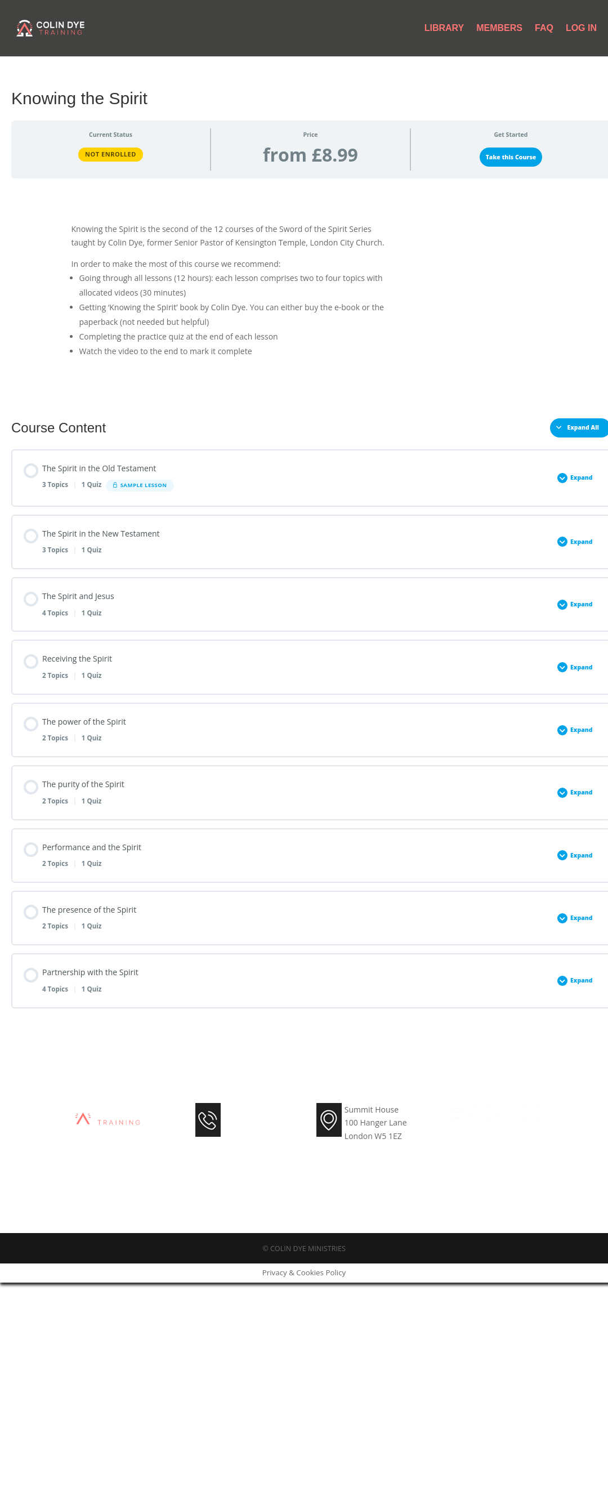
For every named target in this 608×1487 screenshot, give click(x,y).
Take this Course (511, 157)
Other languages (495, 263)
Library (444, 28)
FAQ (544, 28)
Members (499, 28)
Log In (581, 28)
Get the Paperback (489, 236)
